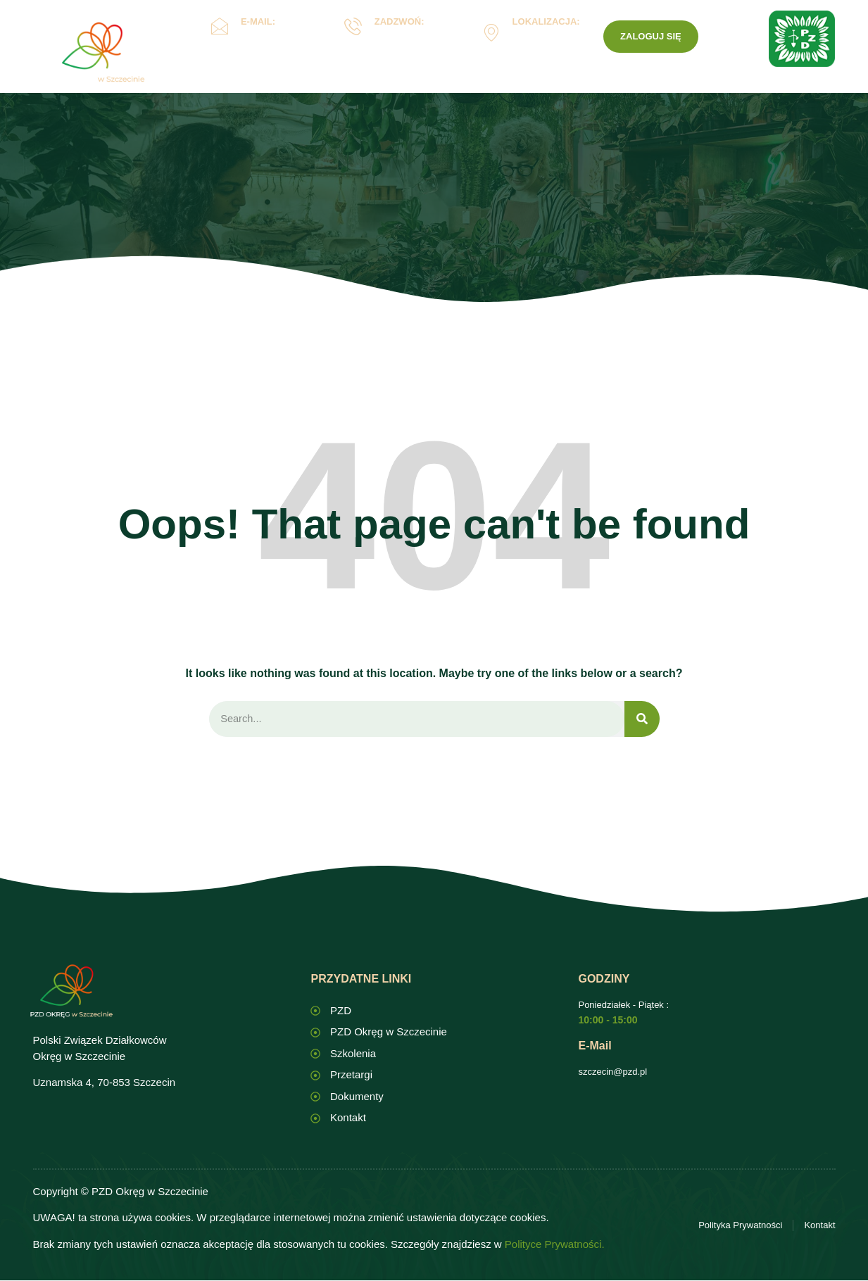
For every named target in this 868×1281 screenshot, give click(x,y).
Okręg (272, 87)
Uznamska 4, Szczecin (542, 42)
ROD (524, 87)
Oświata (350, 87)
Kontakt (590, 86)
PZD (647, 86)
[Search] (642, 719)
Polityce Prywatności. (555, 1245)
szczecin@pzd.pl (612, 1072)
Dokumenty (441, 87)
